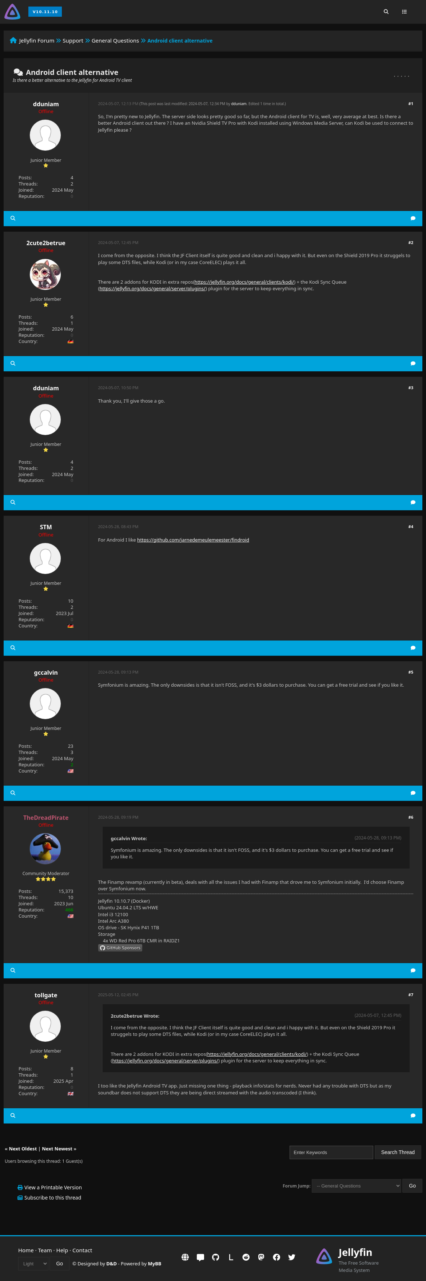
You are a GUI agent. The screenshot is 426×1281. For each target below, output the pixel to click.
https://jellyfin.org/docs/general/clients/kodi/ (244, 282)
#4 (411, 526)
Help (62, 1250)
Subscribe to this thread (52, 1197)
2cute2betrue (46, 243)
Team (45, 1250)
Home (26, 1250)
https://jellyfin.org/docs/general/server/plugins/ (152, 288)
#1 (411, 103)
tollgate (46, 995)
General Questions (115, 40)
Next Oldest (23, 1148)
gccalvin (46, 673)
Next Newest (57, 1148)
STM (46, 527)
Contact (82, 1250)
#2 (411, 242)
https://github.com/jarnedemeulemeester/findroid (193, 539)
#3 (411, 387)
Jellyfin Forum (37, 40)
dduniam (46, 104)
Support (73, 40)
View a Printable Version (53, 1187)
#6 (411, 817)
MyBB (155, 1263)
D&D (111, 1263)
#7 (411, 994)
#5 (411, 672)
